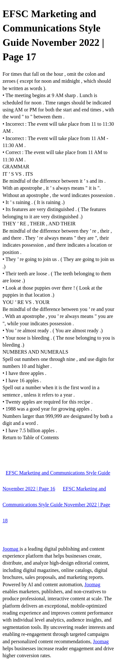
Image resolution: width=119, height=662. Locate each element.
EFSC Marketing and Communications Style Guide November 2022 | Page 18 (56, 504)
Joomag (11, 549)
